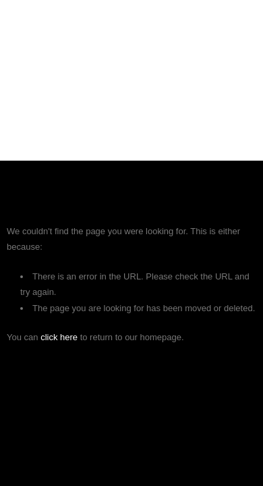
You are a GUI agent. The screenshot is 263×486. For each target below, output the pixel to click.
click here (59, 337)
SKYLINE (131, 33)
